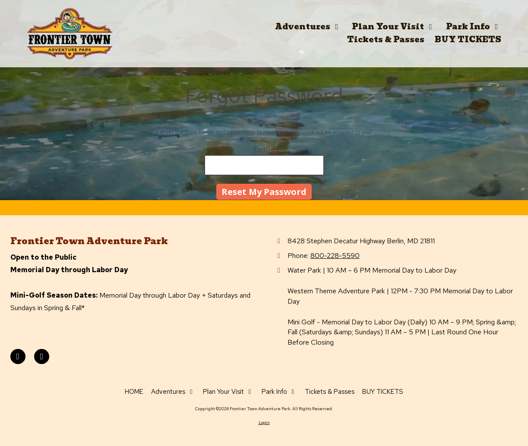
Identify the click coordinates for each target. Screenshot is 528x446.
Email (264, 149)
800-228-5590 (335, 255)
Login (264, 422)
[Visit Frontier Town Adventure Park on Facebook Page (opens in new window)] (17, 356)
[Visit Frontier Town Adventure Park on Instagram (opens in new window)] (41, 356)
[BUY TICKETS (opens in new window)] (468, 40)
